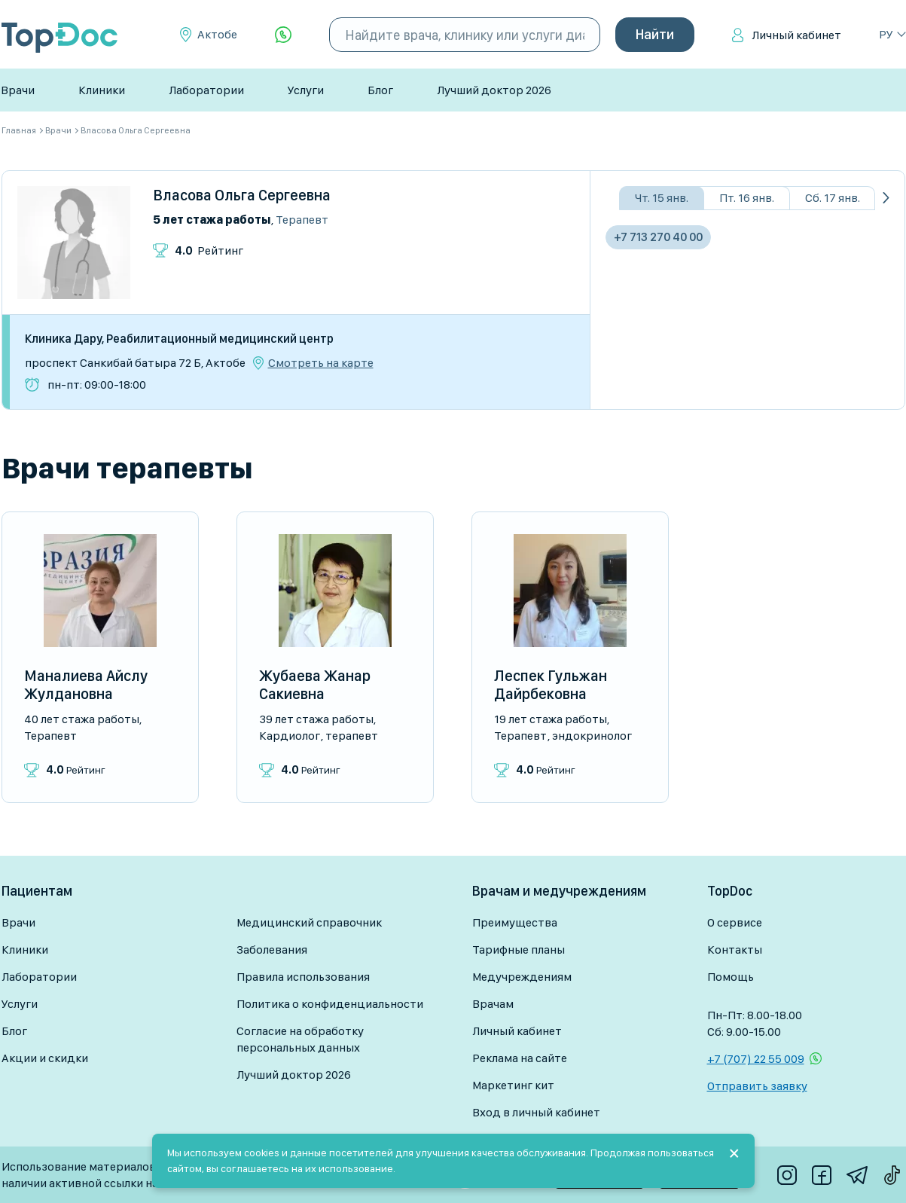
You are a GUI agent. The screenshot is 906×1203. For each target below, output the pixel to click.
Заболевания (271, 949)
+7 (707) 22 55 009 (755, 1059)
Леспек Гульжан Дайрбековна (550, 685)
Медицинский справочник (309, 922)
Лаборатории (206, 90)
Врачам (493, 1004)
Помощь (730, 976)
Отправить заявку (757, 1086)
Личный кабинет (796, 35)
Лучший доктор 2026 (494, 90)
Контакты (734, 949)
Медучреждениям (522, 976)
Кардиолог (289, 735)
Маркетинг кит (513, 1085)
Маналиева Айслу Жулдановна (86, 685)
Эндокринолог (592, 735)
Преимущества (514, 922)
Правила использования (303, 976)
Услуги (306, 90)
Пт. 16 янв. (746, 198)
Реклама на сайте (519, 1058)
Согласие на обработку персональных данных (300, 1039)
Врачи (18, 90)
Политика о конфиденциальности (329, 1004)
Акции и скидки (45, 1058)
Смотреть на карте (321, 363)
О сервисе (734, 922)
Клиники (101, 90)
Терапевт (302, 219)
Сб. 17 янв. (832, 198)
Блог (380, 90)
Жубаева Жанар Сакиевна (315, 685)
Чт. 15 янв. (661, 198)
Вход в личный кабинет (536, 1112)
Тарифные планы (518, 949)
